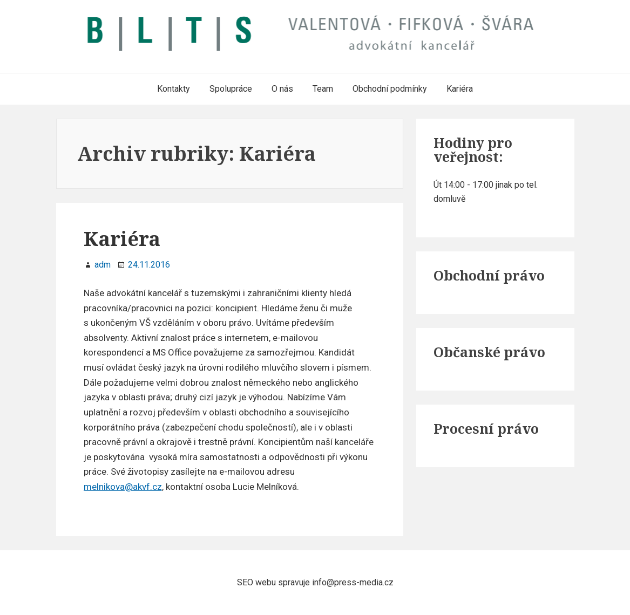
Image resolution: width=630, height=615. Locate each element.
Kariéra (122, 239)
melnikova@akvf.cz (123, 486)
